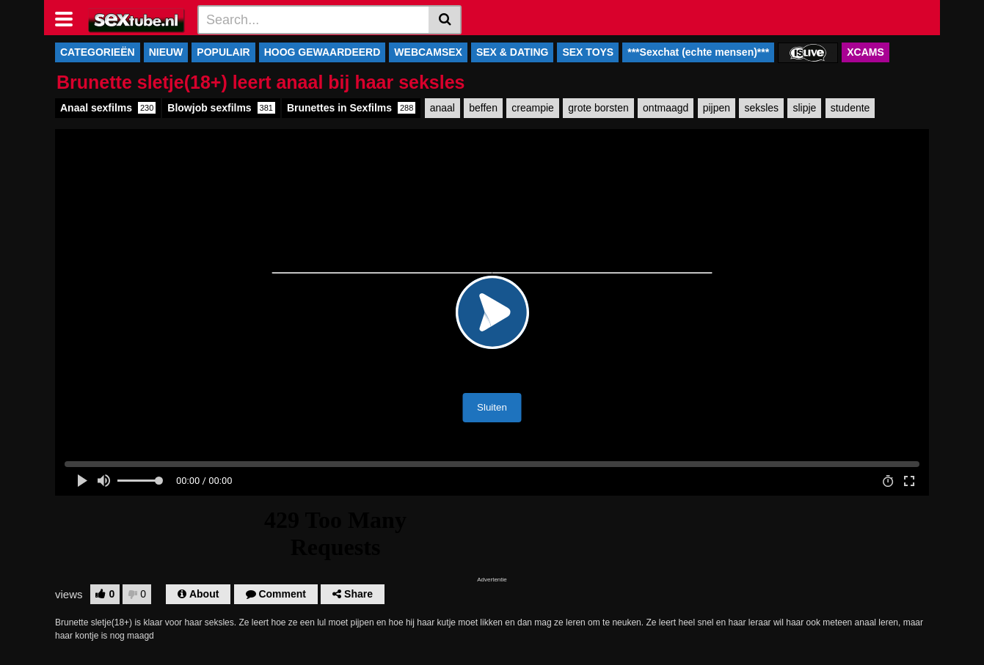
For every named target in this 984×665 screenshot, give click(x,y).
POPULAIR (223, 52)
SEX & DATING (512, 52)
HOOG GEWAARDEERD (322, 52)
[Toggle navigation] (69, 17)
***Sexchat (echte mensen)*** (698, 52)
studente (850, 108)
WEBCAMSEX (428, 52)
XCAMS (865, 52)
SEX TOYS (587, 52)
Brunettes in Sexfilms (351, 108)
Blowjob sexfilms (221, 108)
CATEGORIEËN (97, 52)
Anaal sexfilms (108, 108)
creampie (532, 108)
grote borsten (598, 108)
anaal (442, 108)
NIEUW (166, 52)
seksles (761, 108)
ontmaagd (665, 108)
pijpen (716, 108)
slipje (804, 108)
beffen (483, 108)
